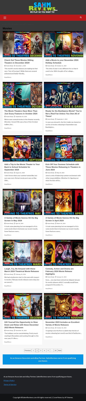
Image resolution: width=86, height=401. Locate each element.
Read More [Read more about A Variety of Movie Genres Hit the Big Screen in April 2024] (49, 235)
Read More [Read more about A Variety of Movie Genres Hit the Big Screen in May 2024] (7, 235)
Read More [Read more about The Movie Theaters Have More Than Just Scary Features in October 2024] (7, 128)
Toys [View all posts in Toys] (59, 105)
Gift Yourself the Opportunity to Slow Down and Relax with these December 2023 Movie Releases (21, 325)
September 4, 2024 (62, 119)
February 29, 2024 (21, 274)
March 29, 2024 (61, 223)
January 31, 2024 (61, 277)
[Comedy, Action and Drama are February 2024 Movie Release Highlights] (63, 253)
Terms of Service (10, 384)
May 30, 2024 (60, 172)
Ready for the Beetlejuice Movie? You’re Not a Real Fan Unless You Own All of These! (64, 113)
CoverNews (57, 397)
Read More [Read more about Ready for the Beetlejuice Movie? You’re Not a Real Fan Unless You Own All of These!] (49, 131)
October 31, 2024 (61, 65)
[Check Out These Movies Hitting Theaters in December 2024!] (22, 44)
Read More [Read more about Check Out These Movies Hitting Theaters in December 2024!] (7, 77)
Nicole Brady (9, 65)
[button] (5, 17)
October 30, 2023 (61, 328)
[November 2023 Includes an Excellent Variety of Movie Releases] (63, 306)
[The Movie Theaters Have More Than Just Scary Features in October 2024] (22, 95)
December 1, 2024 (21, 65)
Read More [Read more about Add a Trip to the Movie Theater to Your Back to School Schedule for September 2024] (7, 184)
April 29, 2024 (19, 223)
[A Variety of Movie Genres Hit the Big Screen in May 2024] (22, 202)
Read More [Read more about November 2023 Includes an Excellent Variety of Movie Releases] (49, 337)
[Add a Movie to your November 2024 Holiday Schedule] (63, 44)
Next (59, 350)
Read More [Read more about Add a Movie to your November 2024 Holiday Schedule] (49, 75)
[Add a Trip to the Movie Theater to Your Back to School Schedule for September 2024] (22, 148)
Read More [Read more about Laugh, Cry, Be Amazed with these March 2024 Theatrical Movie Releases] (7, 286)
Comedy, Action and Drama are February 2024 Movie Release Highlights (60, 271)
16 (55, 350)
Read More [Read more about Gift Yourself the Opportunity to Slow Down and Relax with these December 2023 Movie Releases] (7, 342)
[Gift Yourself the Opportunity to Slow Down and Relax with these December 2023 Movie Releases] (22, 306)
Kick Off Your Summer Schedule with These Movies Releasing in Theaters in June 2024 (63, 167)
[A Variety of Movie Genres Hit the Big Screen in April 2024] (63, 202)
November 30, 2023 (21, 330)
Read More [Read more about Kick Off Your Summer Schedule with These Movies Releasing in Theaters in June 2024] (49, 184)
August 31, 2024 (20, 172)
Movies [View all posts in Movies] (7, 54)
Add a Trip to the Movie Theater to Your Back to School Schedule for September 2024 (22, 167)
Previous (28, 350)
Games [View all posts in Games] (48, 105)
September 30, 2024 (21, 116)
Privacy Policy (9, 380)
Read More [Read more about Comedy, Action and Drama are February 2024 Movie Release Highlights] (49, 288)
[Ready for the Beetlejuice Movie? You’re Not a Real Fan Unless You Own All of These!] (63, 95)
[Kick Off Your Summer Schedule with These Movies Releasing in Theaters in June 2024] (63, 148)
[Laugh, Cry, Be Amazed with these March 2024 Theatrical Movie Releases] (22, 253)
